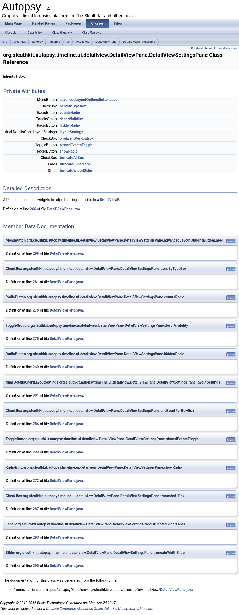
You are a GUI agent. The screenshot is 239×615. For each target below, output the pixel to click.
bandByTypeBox (73, 106)
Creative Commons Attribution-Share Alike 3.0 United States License (99, 608)
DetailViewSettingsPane (139, 41)
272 (36, 480)
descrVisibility (71, 119)
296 (36, 253)
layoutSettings (71, 132)
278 (36, 310)
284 (36, 424)
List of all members (226, 48)
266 (33, 209)
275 (36, 339)
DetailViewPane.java (63, 209)
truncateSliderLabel (75, 164)
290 (36, 566)
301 (36, 395)
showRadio (68, 151)
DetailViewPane (105, 41)
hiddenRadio (70, 125)
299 (36, 452)
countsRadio (70, 112)
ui (68, 41)
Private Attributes (201, 48)
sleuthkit (20, 41)
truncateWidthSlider (76, 171)
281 (36, 282)
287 (36, 509)
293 (36, 537)
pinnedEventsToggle (76, 145)
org (5, 41)
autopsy (37, 41)
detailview (82, 41)
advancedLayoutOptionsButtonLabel (89, 100)
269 (36, 367)
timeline (54, 41)
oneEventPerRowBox (76, 138)
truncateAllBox (72, 158)
